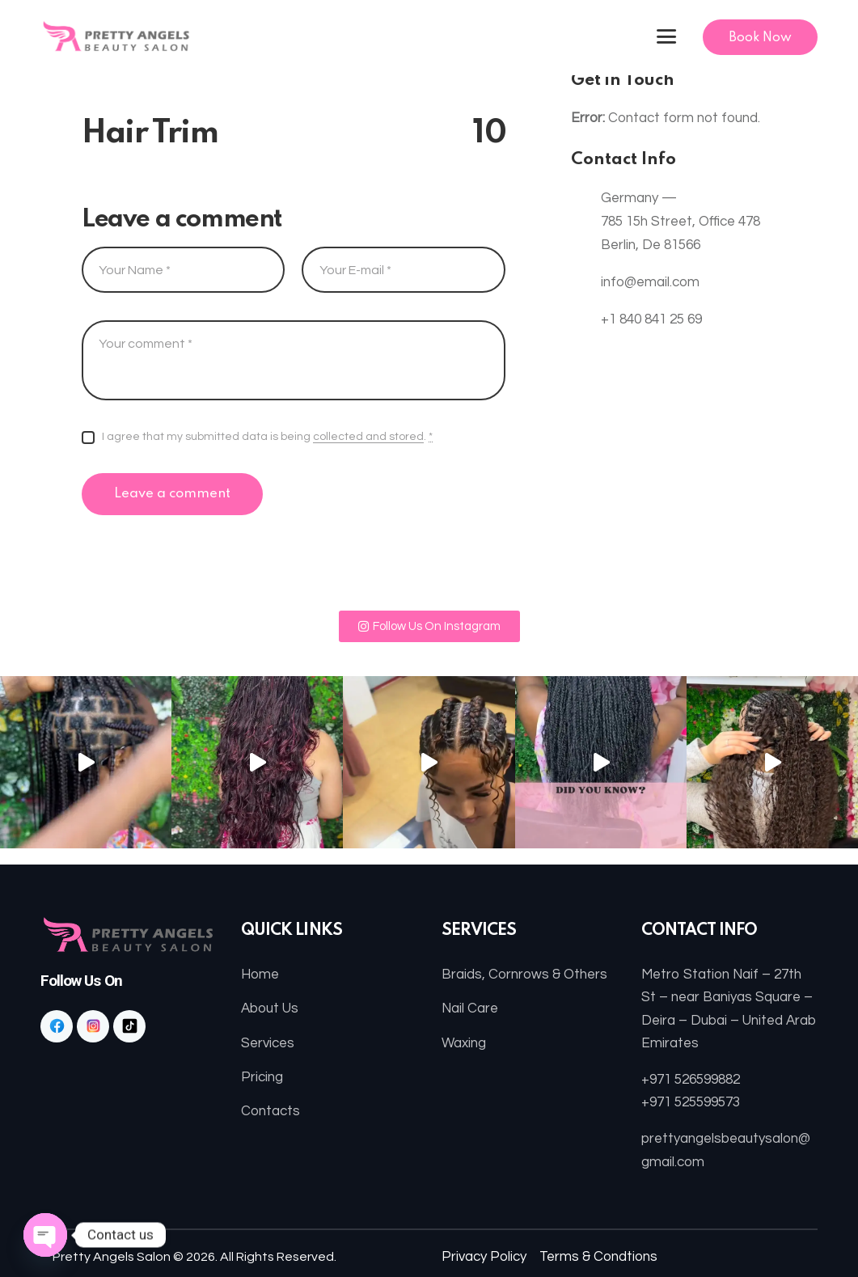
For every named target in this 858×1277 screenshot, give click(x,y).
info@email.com (650, 282)
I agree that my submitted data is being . (267, 437)
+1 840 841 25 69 (651, 319)
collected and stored (368, 436)
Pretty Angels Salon (112, 1256)
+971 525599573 (690, 1102)
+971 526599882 (690, 1079)
